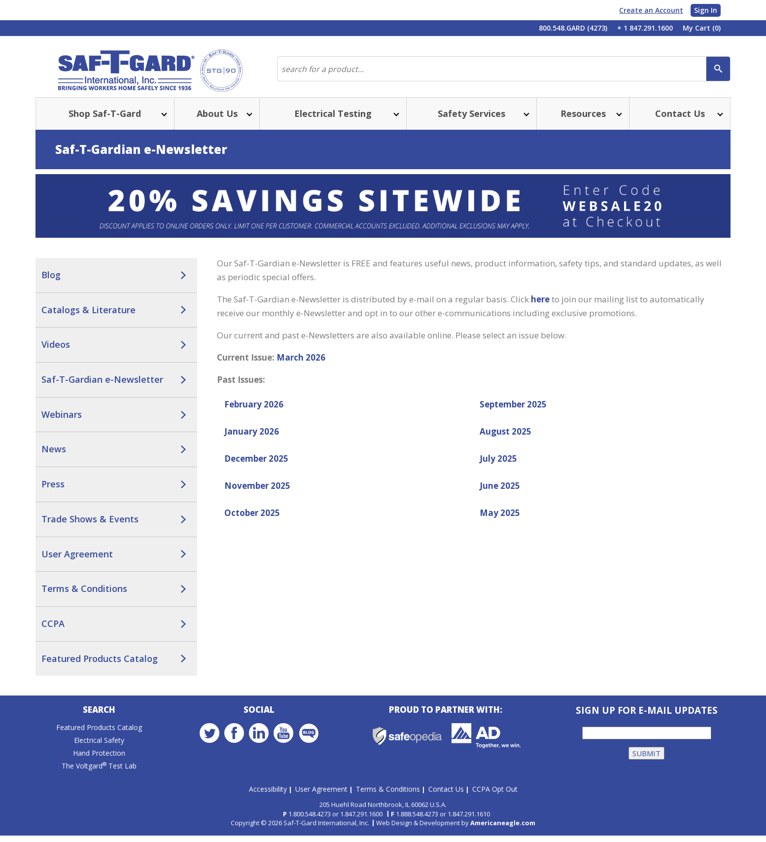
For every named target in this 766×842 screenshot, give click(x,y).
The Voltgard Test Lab (99, 775)
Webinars (61, 422)
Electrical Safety (99, 749)
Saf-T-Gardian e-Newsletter (102, 387)
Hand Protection (99, 762)
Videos (55, 352)
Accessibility (268, 795)
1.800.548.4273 (309, 820)
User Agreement (77, 562)
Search (99, 719)
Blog (51, 283)
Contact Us (446, 795)
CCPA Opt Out (495, 795)
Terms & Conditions (84, 596)
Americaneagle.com (502, 829)
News (53, 457)
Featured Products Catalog (99, 666)
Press (53, 492)
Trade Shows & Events (90, 527)
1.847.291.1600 (361, 820)
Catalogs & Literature (88, 318)
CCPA (53, 631)
